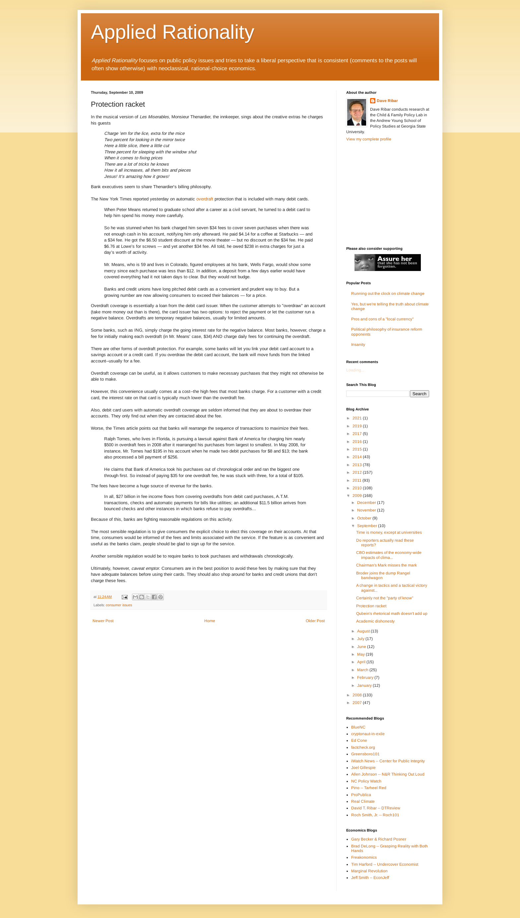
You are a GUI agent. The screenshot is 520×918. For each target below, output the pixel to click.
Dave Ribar (387, 100)
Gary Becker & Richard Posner (378, 839)
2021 (358, 418)
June (362, 646)
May (361, 654)
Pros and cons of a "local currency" (382, 319)
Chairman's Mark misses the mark (386, 565)
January (365, 685)
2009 (358, 495)
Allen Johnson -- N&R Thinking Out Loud (387, 774)
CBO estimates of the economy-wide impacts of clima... (389, 555)
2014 (358, 457)
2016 (358, 441)
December (367, 502)
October (364, 518)
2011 (357, 480)
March (363, 670)
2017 (358, 433)
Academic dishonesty (375, 621)
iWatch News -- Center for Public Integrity (388, 761)
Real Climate (363, 801)
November (367, 510)
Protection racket (371, 606)
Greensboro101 (365, 754)
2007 (358, 702)
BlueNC (358, 727)
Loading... (355, 370)
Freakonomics (364, 857)
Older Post (315, 621)
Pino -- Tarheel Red (368, 787)
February (365, 677)
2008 (358, 695)
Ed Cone (359, 740)
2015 (358, 449)
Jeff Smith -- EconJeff (370, 877)
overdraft (204, 198)
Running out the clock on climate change (387, 293)
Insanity (358, 344)
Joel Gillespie (363, 767)
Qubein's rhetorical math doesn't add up (391, 613)
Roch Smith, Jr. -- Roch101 (375, 815)
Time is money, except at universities (389, 532)
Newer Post (103, 621)
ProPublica (361, 794)
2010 (358, 488)
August (364, 631)
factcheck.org (363, 747)
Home (209, 621)
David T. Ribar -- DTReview (375, 808)
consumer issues (119, 605)
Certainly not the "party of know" (384, 598)
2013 (358, 464)
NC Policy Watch (366, 781)
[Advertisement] (387, 193)
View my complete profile (368, 139)
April (361, 662)
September (367, 525)
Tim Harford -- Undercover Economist (384, 864)
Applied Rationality (172, 32)
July (361, 638)
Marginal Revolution (369, 871)
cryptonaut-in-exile (368, 733)
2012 (358, 472)
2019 (358, 426)
